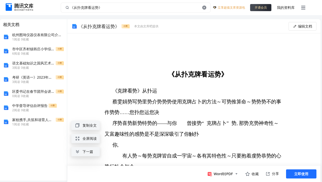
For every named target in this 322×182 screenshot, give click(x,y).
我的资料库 (286, 7)
